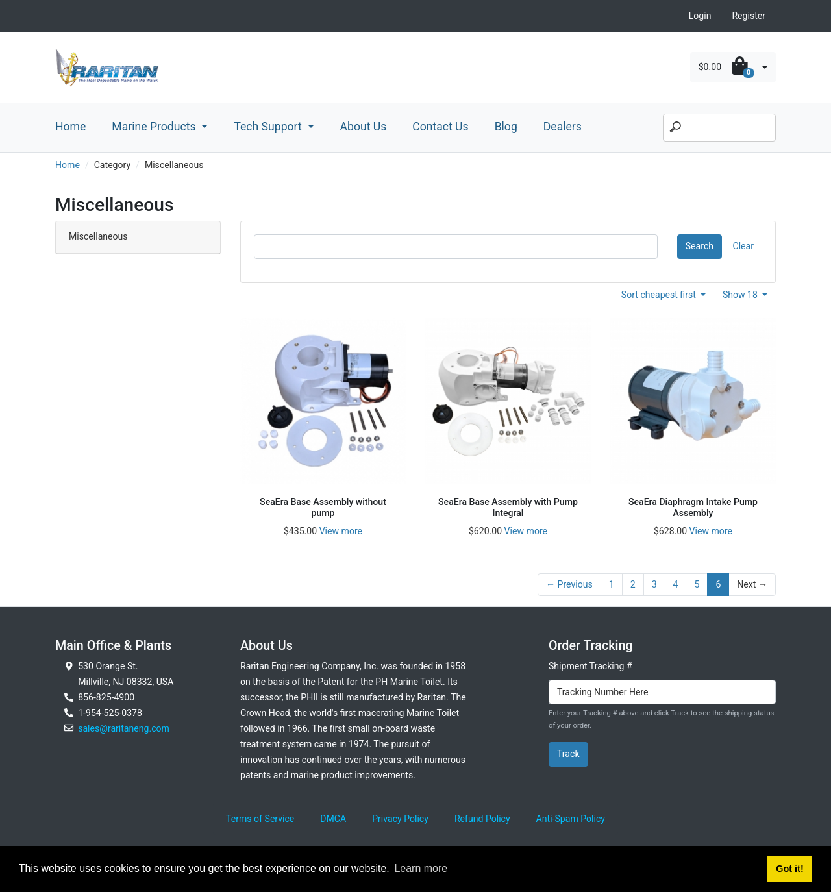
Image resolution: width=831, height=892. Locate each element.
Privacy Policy (400, 818)
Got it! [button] (789, 868)
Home (70, 126)
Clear (743, 246)
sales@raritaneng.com (123, 728)
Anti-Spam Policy (570, 818)
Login (700, 15)
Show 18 (741, 295)
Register (748, 15)
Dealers (562, 126)
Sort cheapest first (660, 295)
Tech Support (269, 126)
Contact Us (440, 126)
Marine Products (155, 126)
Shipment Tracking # (590, 666)
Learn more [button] (420, 868)
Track (568, 754)
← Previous (569, 584)
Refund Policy (482, 818)
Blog (506, 126)
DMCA (333, 818)
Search (699, 246)
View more (340, 531)
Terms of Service (260, 818)
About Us (363, 126)
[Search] (719, 128)
